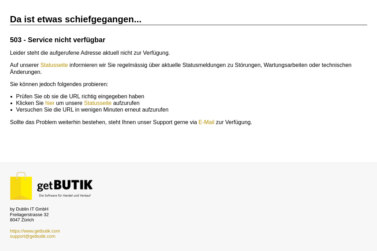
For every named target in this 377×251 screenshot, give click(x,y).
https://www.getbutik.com (35, 231)
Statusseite (54, 65)
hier (50, 103)
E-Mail (206, 122)
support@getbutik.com (32, 236)
